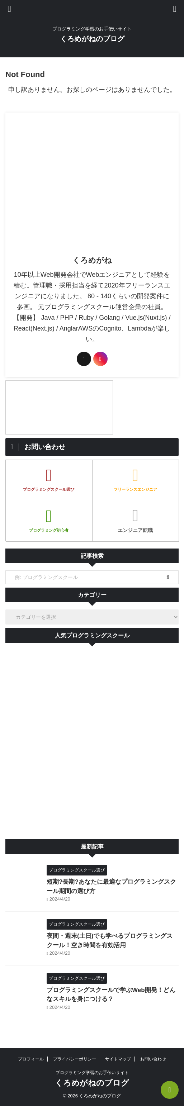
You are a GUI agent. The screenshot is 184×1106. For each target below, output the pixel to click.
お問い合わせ (153, 1059)
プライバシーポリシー (74, 1059)
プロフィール (31, 1059)
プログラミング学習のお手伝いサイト (92, 1072)
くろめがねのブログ (92, 39)
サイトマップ (118, 1059)
